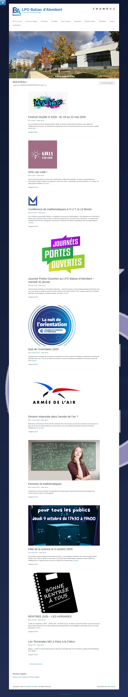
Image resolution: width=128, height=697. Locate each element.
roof (43, 120)
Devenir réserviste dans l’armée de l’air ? (53, 416)
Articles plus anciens (35, 664)
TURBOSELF (17, 25)
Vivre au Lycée (17, 21)
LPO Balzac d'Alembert (42, 10)
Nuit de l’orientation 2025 (43, 349)
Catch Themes (110, 686)
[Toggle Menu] (3, 2)
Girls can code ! (37, 172)
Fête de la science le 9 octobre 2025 (50, 549)
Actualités (54, 21)
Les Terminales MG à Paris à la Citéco (51, 641)
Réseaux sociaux (90, 21)
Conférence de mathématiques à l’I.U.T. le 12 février (60, 209)
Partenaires (102, 21)
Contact (112, 21)
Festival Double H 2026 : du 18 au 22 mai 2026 (57, 116)
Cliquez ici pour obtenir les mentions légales (26, 677)
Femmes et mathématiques (45, 483)
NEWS (36, 132)
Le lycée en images (31, 21)
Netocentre (77, 21)
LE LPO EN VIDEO (107, 83)
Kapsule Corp (66, 694)
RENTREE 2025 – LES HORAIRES (50, 616)
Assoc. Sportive (66, 21)
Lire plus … (33, 128)
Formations (44, 21)
